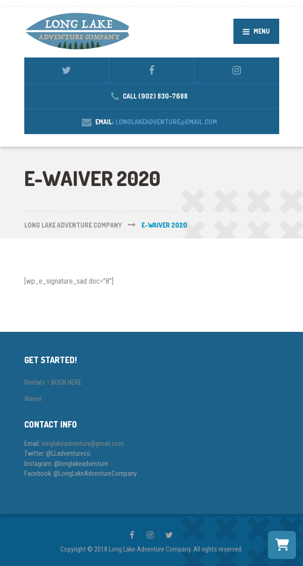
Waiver (33, 398)
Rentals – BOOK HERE (53, 382)
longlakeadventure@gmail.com (166, 122)
